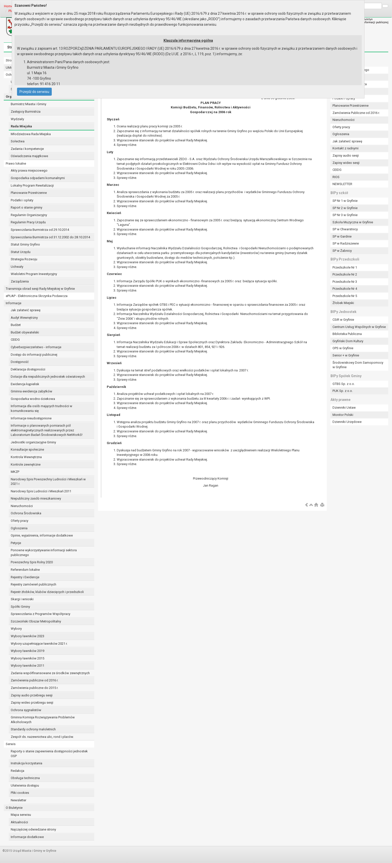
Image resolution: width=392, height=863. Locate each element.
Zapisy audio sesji (345, 155)
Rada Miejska (21, 126)
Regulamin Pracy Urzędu (28, 222)
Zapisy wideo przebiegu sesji (32, 702)
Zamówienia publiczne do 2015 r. (34, 688)
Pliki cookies (20, 793)
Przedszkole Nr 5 (344, 296)
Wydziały (17, 119)
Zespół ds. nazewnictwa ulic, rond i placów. (42, 737)
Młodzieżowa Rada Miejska (31, 134)
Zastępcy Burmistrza (25, 111)
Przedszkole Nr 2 (344, 274)
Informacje (13, 303)
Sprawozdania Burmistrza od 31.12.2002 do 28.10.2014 (50, 237)
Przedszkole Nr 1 (344, 267)
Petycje (16, 543)
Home (8, 6)
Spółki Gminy (20, 606)
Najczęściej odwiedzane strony (33, 829)
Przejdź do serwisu (34, 92)
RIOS (336, 177)
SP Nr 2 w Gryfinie (345, 208)
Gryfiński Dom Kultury (347, 341)
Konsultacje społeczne (27, 449)
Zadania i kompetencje (27, 149)
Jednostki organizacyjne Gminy (33, 442)
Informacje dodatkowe (27, 837)
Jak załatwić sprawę (25, 310)
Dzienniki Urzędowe (347, 422)
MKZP (15, 472)
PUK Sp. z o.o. (342, 391)
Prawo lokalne (16, 163)
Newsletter (18, 800)
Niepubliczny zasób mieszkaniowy (36, 498)
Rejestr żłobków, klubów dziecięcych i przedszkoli (47, 592)
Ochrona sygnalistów (26, 710)
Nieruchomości (22, 506)
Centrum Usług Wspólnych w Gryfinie (359, 327)
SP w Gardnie (342, 236)
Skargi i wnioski (22, 599)
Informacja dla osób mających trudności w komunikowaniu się (41, 408)
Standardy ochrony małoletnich (33, 729)
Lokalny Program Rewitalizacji (32, 185)
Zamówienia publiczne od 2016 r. (34, 680)
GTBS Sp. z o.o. (343, 384)
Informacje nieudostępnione (31, 418)
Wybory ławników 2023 (27, 636)
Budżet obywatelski (25, 332)
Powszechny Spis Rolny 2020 (32, 562)
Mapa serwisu (21, 815)
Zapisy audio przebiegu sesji (31, 695)
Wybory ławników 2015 (27, 658)
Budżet (16, 325)
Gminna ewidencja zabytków (31, 391)
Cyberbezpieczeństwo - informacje (36, 347)
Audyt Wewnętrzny (24, 317)
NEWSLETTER (342, 184)
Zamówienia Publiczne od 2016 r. (356, 113)
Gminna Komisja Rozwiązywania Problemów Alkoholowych (43, 719)
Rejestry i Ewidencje (25, 577)
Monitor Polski (342, 415)
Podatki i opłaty (22, 200)
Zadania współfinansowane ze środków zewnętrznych (50, 673)
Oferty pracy (19, 521)
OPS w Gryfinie (342, 348)
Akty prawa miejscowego (29, 170)
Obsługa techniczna (25, 778)
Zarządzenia (20, 281)
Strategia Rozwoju (24, 259)
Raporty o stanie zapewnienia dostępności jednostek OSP (49, 753)
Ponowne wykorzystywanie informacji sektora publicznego (44, 552)
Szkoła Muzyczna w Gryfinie (352, 222)
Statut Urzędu (20, 252)
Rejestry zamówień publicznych (33, 584)
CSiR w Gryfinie (343, 319)
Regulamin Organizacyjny (29, 215)
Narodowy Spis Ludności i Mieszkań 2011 (41, 491)
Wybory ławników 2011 (27, 665)
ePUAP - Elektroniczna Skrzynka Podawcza (37, 296)
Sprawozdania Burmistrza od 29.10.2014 (40, 230)
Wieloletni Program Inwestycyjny (34, 274)
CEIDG (15, 339)
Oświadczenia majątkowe (29, 156)
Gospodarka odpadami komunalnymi (38, 178)
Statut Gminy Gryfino (25, 244)
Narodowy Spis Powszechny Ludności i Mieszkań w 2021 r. (48, 481)
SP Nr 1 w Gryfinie (345, 201)
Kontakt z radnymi (345, 148)
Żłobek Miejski (343, 303)
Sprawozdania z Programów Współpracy (40, 614)
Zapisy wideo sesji (346, 163)
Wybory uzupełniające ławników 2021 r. (39, 643)
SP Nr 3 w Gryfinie (345, 215)
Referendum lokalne (25, 570)
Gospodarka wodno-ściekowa (33, 399)
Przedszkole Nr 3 (344, 282)
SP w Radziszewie (345, 243)
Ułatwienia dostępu (25, 785)
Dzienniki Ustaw (344, 407)
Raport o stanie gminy (26, 207)
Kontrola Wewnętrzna (26, 457)
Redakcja (17, 771)
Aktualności (19, 822)
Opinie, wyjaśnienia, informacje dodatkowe (42, 535)
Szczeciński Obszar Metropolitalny (36, 621)
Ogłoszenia (19, 528)
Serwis (11, 744)
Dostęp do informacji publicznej (34, 354)
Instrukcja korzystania (26, 763)
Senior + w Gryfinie (345, 355)
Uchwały (17, 267)
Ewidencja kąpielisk (25, 384)
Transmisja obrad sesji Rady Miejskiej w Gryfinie (40, 288)
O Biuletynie (14, 808)
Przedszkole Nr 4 (344, 288)
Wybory (16, 628)
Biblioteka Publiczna (347, 334)
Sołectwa (17, 141)
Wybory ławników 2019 (27, 651)
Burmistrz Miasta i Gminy (28, 104)
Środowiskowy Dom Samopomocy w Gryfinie (357, 365)
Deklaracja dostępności (28, 369)
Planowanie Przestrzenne (29, 193)
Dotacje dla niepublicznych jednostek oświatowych (48, 376)
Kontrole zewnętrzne (25, 464)
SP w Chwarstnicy (345, 229)
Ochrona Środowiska (26, 513)
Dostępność (20, 362)
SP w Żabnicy (342, 251)
